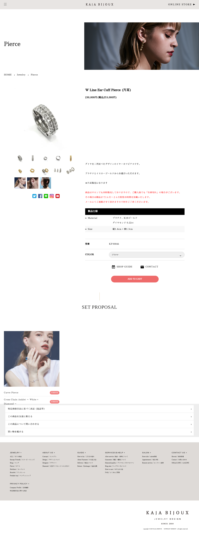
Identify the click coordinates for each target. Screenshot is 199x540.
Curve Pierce (31, 452)
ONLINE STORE (180, 4)
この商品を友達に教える (20, 416)
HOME (8, 75)
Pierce (34, 75)
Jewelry (21, 75)
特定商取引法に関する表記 (18, 491)
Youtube (57, 196)
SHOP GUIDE (124, 267)
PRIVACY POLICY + (19, 484)
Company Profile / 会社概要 (19, 487)
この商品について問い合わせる (23, 424)
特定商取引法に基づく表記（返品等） (27, 409)
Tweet (34, 196)
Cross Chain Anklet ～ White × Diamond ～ (31, 461)
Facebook (40, 196)
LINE (46, 196)
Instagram (52, 196)
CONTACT (152, 267)
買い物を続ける (16, 432)
